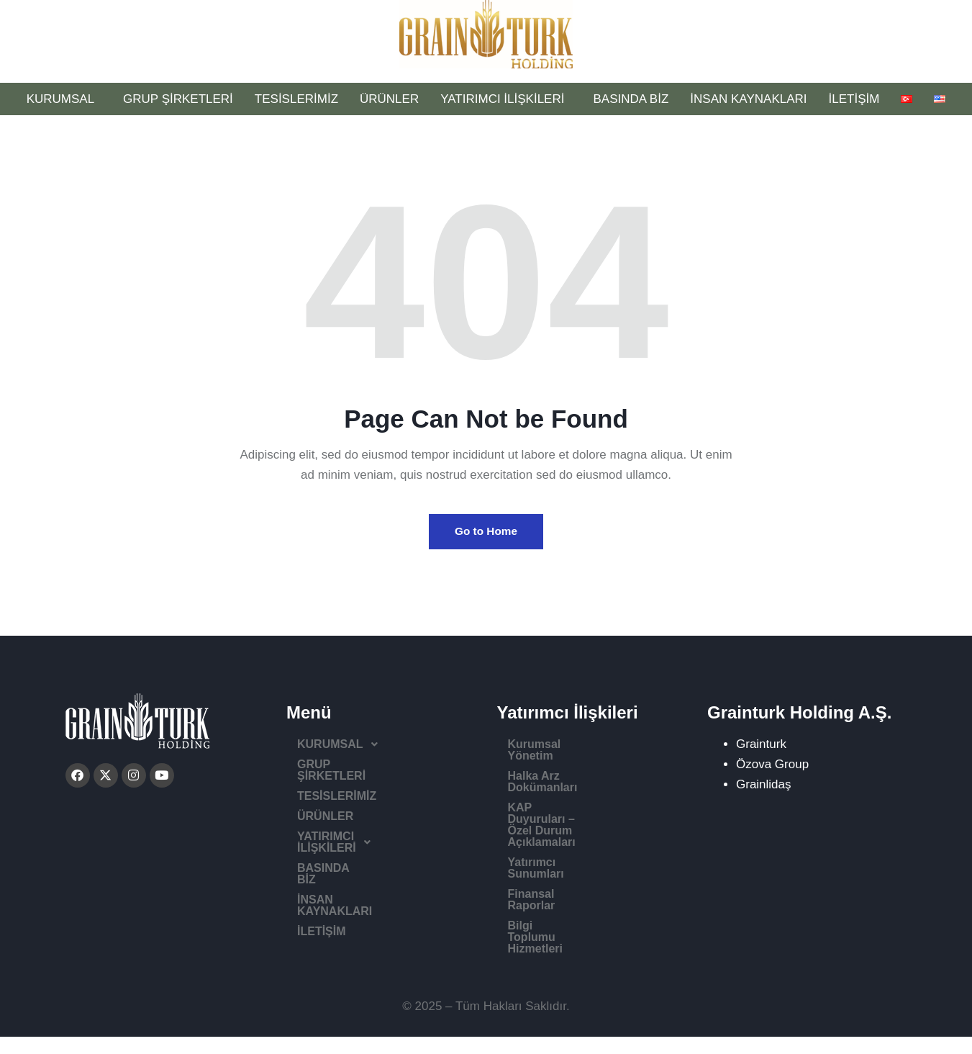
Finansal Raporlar (556, 841)
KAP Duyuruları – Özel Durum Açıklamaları (589, 795)
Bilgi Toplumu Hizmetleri (575, 861)
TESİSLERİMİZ (296, 99)
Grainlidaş (763, 789)
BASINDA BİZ (630, 99)
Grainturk (761, 749)
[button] (383, 749)
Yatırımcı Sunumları (561, 821)
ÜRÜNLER (389, 99)
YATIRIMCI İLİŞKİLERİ (505, 99)
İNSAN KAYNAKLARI (748, 99)
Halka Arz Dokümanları (570, 769)
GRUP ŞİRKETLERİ (178, 99)
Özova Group (772, 769)
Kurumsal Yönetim (558, 749)
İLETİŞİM (854, 99)
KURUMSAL (64, 99)
